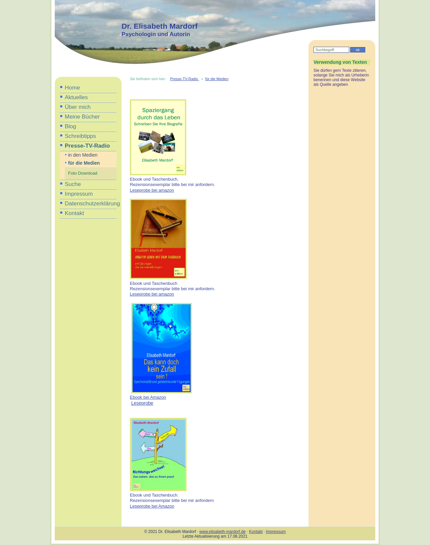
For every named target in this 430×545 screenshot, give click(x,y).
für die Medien (84, 163)
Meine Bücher (82, 117)
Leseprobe (142, 403)
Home (72, 87)
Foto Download (82, 173)
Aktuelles (76, 97)
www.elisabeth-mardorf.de (222, 531)
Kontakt (74, 213)
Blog (70, 126)
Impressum (79, 194)
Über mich (77, 107)
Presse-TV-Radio (87, 146)
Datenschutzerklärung (91, 203)
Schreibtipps (80, 136)
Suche (73, 184)
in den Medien (82, 155)
